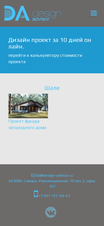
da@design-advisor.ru (52, 175)
